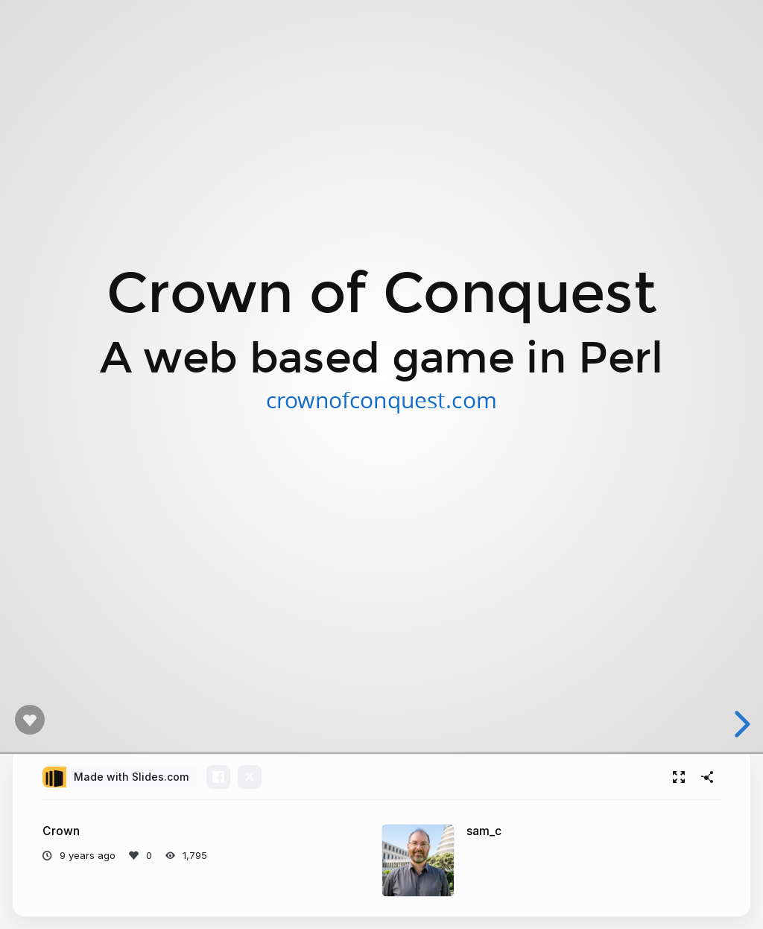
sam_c (483, 831)
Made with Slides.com (131, 776)
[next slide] (739, 724)
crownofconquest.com (381, 399)
